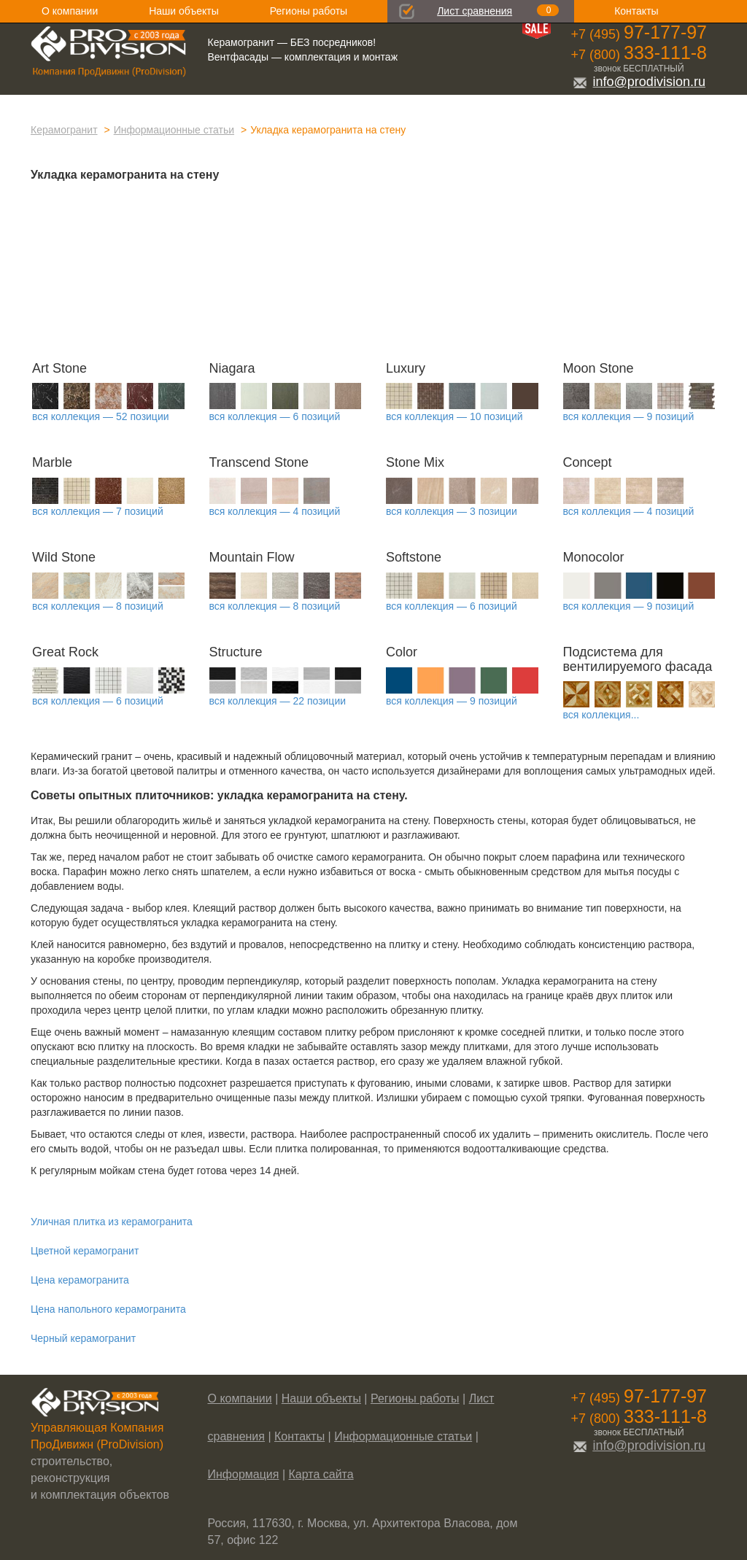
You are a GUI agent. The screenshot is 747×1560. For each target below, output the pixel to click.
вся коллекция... (601, 715)
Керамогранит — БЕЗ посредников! (292, 42)
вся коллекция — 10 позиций (454, 416)
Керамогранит (64, 130)
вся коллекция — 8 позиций (97, 606)
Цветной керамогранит (85, 1251)
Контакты (636, 11)
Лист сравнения (474, 11)
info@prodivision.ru (639, 81)
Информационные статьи (174, 130)
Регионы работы (308, 11)
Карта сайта (321, 1474)
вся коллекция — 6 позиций (275, 416)
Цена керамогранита (80, 1280)
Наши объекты (183, 11)
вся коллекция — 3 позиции (451, 511)
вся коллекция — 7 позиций (97, 511)
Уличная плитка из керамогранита (112, 1221)
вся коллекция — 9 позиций (628, 416)
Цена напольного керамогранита (108, 1309)
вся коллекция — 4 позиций (275, 511)
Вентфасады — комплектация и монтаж (303, 57)
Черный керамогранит (83, 1338)
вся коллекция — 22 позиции (278, 701)
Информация (243, 1474)
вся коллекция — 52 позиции (100, 416)
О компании (70, 11)
